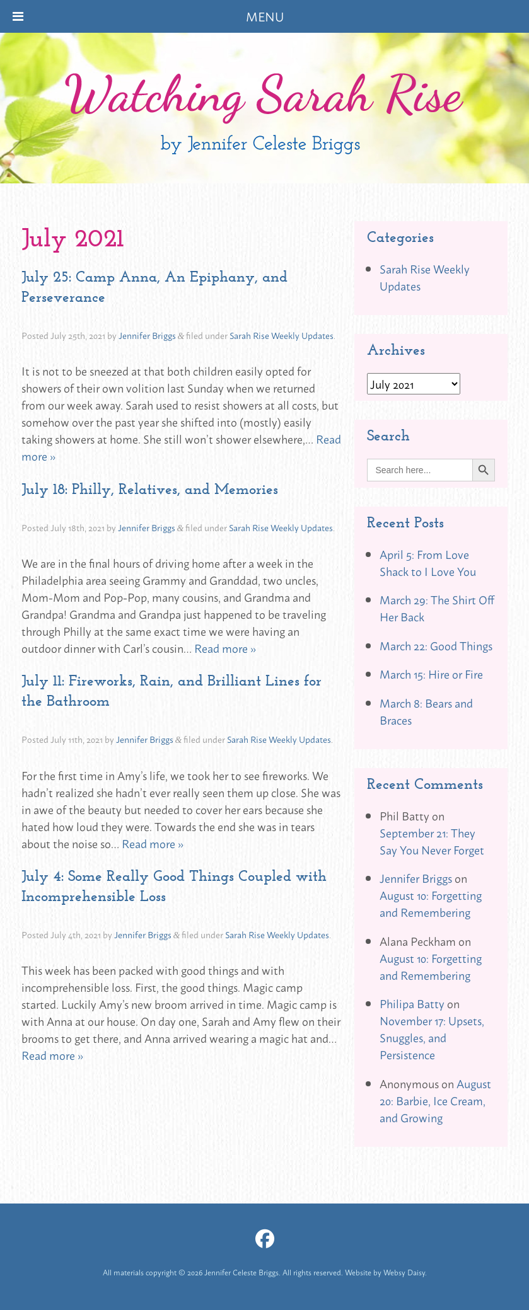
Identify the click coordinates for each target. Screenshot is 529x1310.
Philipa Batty (412, 1003)
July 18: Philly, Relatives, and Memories (149, 489)
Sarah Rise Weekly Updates (282, 335)
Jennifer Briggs (147, 335)
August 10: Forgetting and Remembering (431, 903)
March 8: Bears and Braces (426, 711)
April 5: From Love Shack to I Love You (428, 562)
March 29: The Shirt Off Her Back (437, 608)
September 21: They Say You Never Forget (432, 841)
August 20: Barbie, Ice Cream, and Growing (435, 1100)
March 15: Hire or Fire (431, 673)
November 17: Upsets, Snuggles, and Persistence (432, 1037)
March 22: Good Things (436, 645)
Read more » (225, 647)
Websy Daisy (404, 1272)
